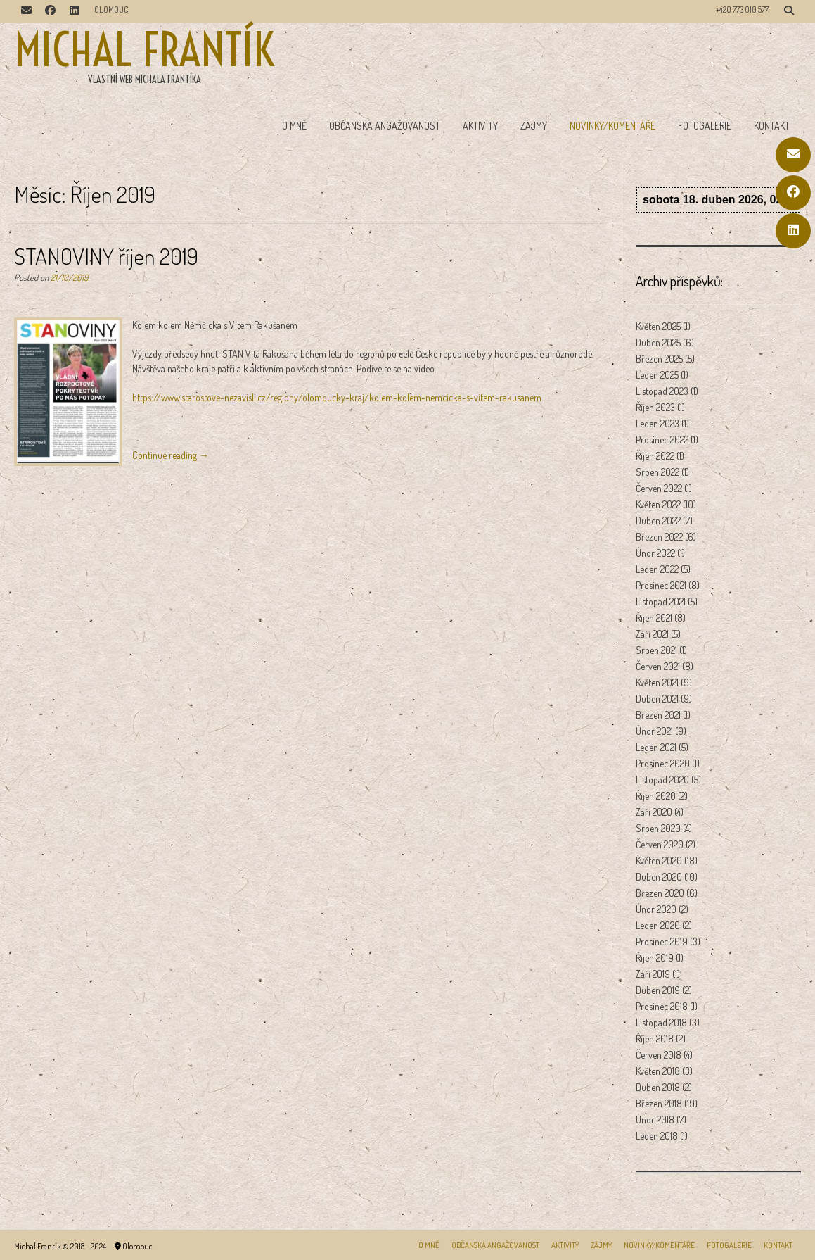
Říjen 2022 (655, 456)
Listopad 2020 (662, 780)
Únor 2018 (655, 1120)
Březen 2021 (658, 715)
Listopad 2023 (662, 391)
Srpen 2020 (658, 828)
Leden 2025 (657, 375)
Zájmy (533, 126)
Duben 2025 (658, 342)
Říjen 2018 (655, 1039)
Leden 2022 (657, 569)
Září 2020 (654, 812)
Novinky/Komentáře (612, 126)
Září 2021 (652, 634)
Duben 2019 (658, 990)
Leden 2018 (657, 1136)
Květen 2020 (659, 861)
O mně (294, 126)
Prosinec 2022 (662, 440)
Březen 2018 (659, 1103)
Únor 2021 (654, 731)
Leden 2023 (657, 423)
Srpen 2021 (656, 650)
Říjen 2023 (655, 407)
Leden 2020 (658, 925)
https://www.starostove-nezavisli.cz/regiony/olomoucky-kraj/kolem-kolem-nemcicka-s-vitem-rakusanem (336, 397)
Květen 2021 (657, 682)
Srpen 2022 (657, 472)
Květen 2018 (658, 1071)
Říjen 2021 (654, 618)
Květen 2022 (658, 504)
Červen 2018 (658, 1055)
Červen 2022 (659, 488)
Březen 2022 (659, 537)
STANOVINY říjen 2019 (106, 255)
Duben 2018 (658, 1087)
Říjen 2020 (656, 796)
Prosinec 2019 (662, 941)
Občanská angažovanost (384, 126)
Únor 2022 (655, 553)
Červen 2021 (658, 666)
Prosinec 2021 (661, 585)
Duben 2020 (659, 877)
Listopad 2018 (661, 1022)
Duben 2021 (657, 699)
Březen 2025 (659, 359)
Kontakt (772, 126)
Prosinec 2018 (662, 1006)
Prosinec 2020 (663, 763)
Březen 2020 (660, 893)
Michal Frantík (144, 50)
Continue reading (170, 455)
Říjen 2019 (655, 958)
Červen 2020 (660, 844)
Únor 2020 (656, 909)
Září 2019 (653, 974)
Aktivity (480, 126)
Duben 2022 (658, 521)
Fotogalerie (704, 126)
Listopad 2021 (661, 601)
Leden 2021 (656, 747)
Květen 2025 (658, 326)
